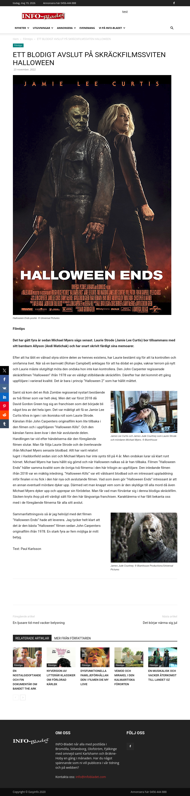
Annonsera (66, 28)
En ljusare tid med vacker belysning (39, 623)
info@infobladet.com (91, 777)
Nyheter (22, 28)
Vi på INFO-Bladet (112, 28)
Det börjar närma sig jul (160, 623)
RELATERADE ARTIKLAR (32, 638)
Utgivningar (43, 28)
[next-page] (23, 697)
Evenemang (87, 28)
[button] (172, 28)
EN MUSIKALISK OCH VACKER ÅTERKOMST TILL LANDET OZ (162, 675)
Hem (16, 39)
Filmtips (28, 39)
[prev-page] (15, 697)
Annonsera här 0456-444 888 (59, 3)
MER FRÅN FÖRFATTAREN (72, 638)
